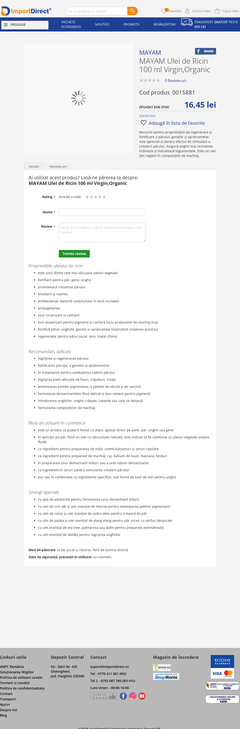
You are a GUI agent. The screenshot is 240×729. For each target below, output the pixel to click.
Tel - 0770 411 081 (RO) (108, 673)
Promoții (131, 24)
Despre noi (8, 710)
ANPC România (12, 666)
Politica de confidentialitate (22, 688)
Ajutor (5, 704)
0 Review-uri (175, 80)
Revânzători (165, 24)
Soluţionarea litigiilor (17, 672)
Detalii (34, 166)
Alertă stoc (147, 115)
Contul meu (201, 11)
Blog (3, 715)
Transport (8, 699)
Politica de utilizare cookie (21, 677)
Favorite (173, 11)
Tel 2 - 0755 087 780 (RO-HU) (112, 680)
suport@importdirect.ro (109, 666)
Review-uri (58, 166)
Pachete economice (71, 24)
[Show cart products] (230, 10)
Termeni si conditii (15, 683)
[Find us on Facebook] (122, 696)
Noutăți (102, 24)
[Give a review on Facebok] (103, 696)
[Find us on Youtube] (142, 696)
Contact (6, 693)
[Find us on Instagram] (132, 696)
